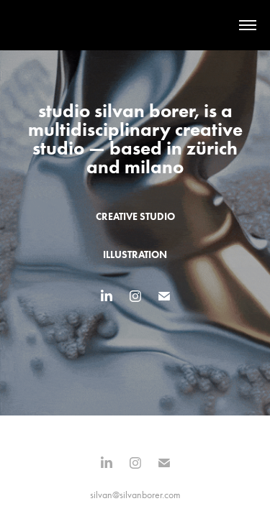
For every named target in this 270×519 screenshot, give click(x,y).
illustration (135, 255)
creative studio (135, 217)
